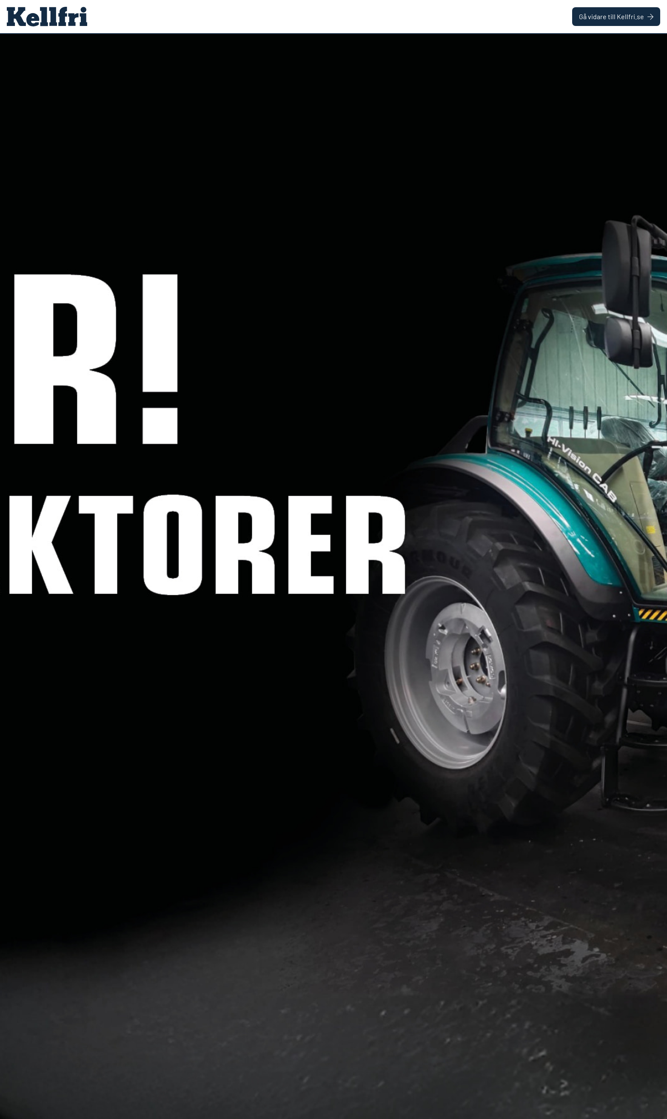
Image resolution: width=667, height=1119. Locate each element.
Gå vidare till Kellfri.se (616, 16)
